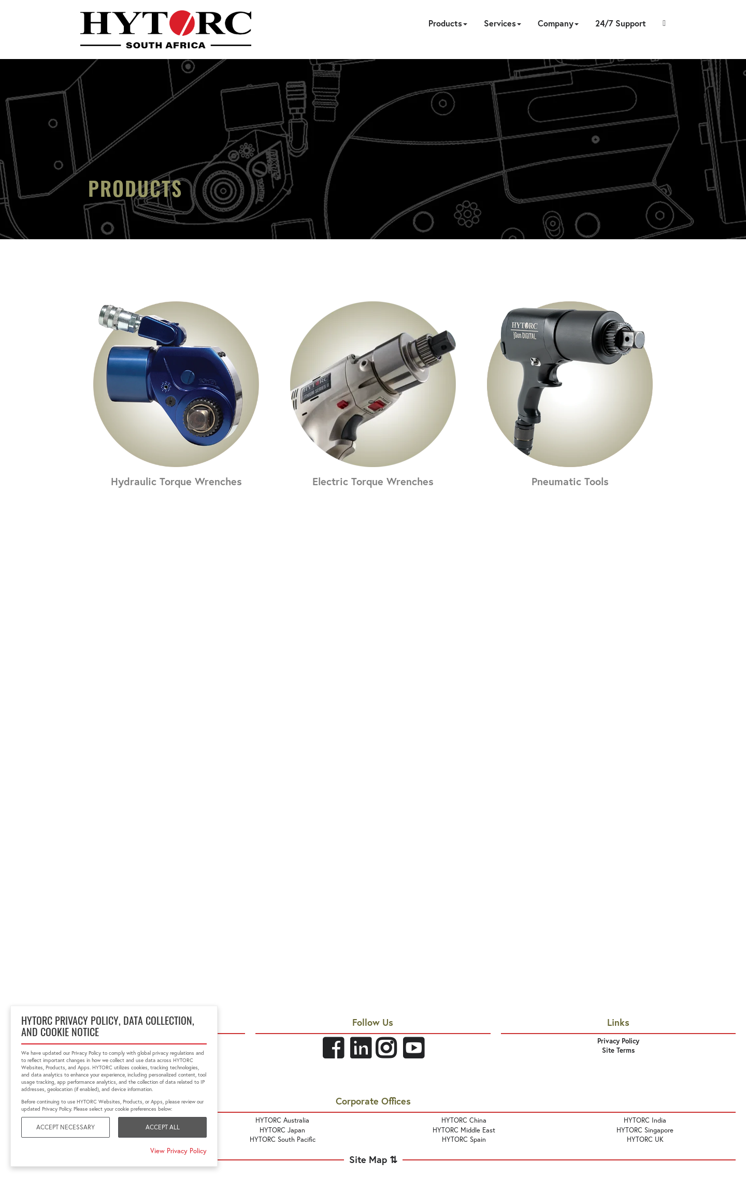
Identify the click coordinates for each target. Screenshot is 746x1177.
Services (502, 23)
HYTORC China (463, 1120)
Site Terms (618, 1050)
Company (558, 23)
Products (447, 23)
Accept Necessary (65, 1127)
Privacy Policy (618, 1041)
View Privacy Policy (178, 1150)
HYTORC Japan (282, 1130)
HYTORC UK (645, 1139)
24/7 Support (620, 23)
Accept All (163, 1127)
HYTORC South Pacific (282, 1139)
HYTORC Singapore (644, 1130)
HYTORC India (645, 1120)
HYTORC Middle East (464, 1130)
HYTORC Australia (282, 1120)
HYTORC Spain (464, 1139)
